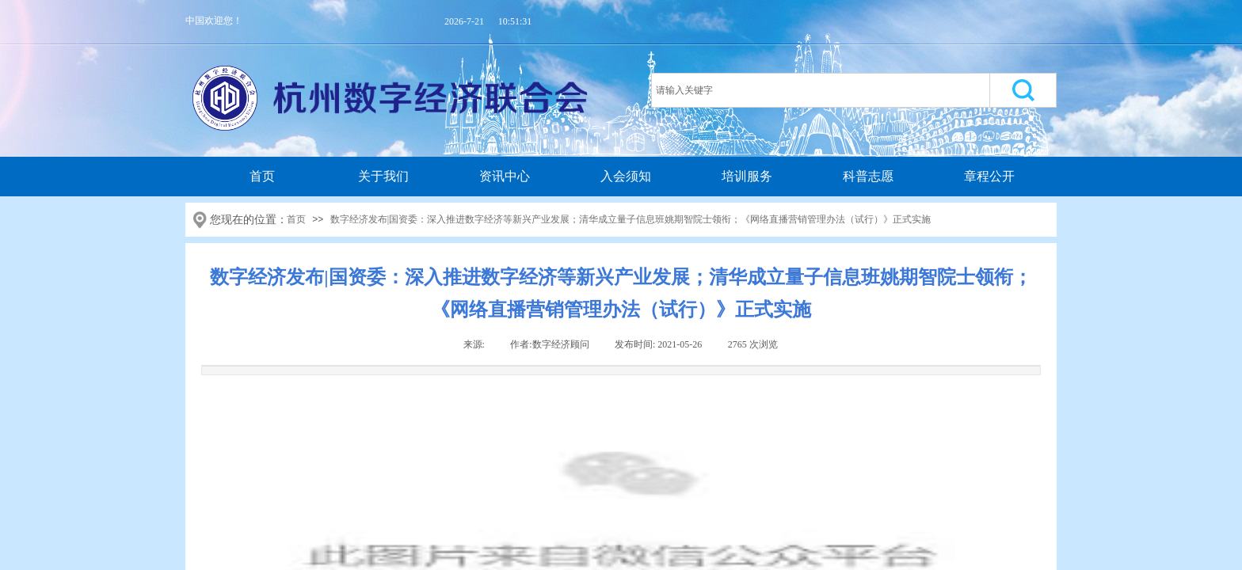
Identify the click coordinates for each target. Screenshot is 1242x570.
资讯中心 (504, 176)
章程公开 (989, 176)
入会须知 (625, 176)
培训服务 (747, 176)
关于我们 (383, 176)
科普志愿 (868, 176)
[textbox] (820, 90)
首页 (262, 176)
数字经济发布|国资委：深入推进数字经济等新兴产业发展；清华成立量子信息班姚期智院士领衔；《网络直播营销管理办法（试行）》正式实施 (630, 219)
